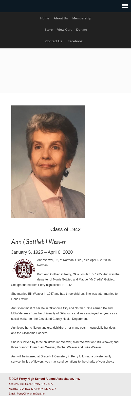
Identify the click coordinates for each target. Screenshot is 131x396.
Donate (81, 29)
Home (44, 18)
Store (48, 29)
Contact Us (53, 41)
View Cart (64, 29)
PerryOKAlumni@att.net (31, 393)
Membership (81, 18)
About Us (61, 18)
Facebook (75, 41)
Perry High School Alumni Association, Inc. (65, 68)
